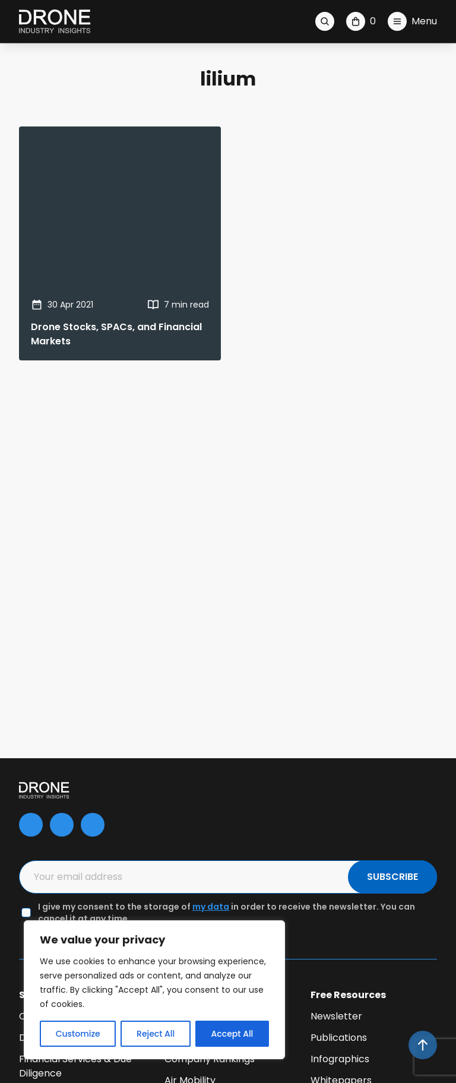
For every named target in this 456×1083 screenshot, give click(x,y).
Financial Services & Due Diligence (75, 1066)
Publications (339, 1037)
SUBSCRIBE (392, 877)
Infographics (340, 1059)
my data (210, 907)
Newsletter (336, 1016)
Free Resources (348, 995)
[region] (154, 989)
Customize (78, 1034)
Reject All (156, 1034)
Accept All (232, 1034)
